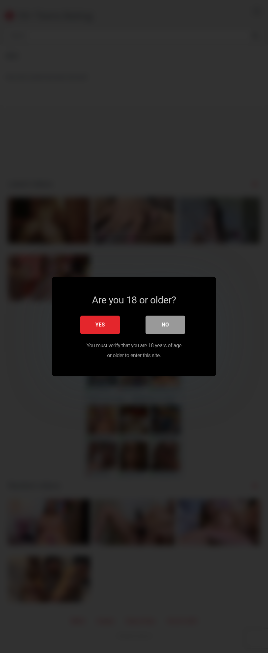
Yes (100, 325)
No (165, 325)
